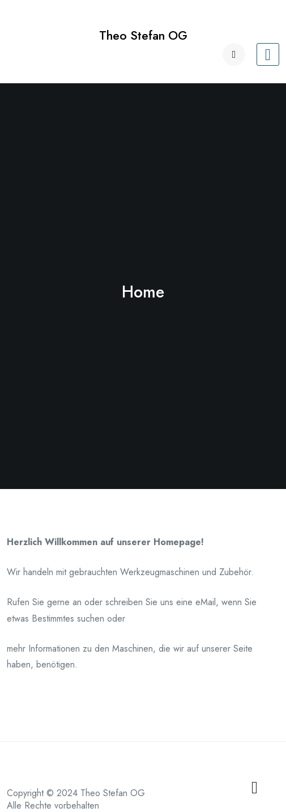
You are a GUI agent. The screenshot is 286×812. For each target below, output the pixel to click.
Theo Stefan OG (143, 35)
